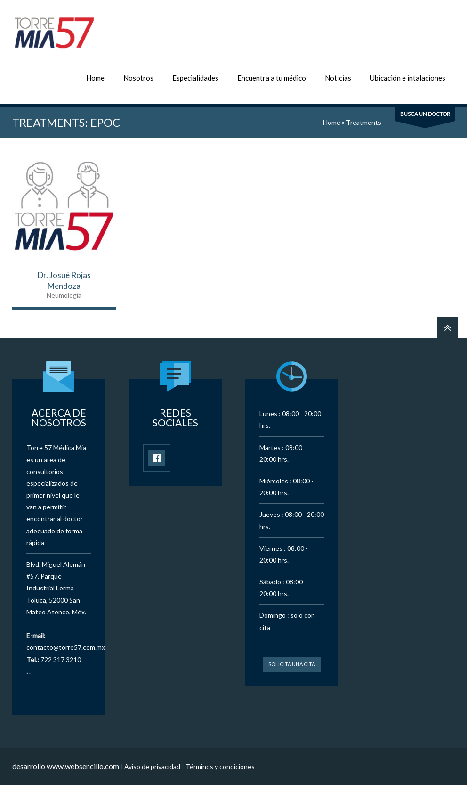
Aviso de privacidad (152, 766)
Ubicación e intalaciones (407, 78)
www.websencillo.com (83, 765)
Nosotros (138, 78)
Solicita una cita (291, 664)
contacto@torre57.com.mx (65, 647)
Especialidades (195, 78)
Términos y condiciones (220, 766)
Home (95, 78)
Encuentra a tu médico (271, 78)
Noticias (338, 78)
